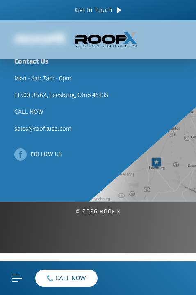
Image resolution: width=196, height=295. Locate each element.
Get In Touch (98, 10)
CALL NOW (66, 278)
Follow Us (46, 154)
